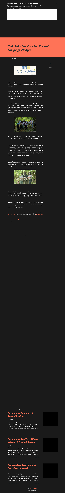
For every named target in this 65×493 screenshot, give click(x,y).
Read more (37, 431)
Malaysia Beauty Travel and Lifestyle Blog (22, 3)
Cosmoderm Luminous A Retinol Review (20, 415)
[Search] (52, 3)
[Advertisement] (32, 29)
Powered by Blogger (32, 488)
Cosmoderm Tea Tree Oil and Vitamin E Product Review (23, 441)
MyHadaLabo (39, 214)
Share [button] (50, 63)
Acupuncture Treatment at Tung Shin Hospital (22, 466)
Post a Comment (14, 431)
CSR (49, 69)
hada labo (51, 71)
